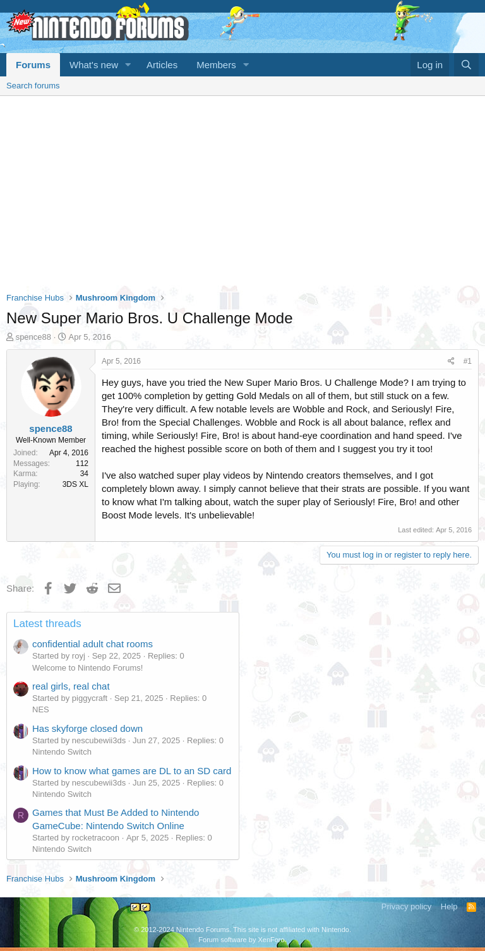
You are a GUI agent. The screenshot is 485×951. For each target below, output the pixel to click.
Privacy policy (406, 906)
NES (40, 709)
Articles (162, 64)
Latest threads (47, 624)
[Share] (451, 361)
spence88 (33, 337)
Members (216, 64)
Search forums (33, 85)
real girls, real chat (71, 686)
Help (449, 906)
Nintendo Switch (62, 752)
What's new (93, 64)
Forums (33, 64)
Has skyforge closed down (87, 728)
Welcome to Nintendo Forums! (87, 668)
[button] (128, 64)
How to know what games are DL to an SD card (131, 770)
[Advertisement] (242, 190)
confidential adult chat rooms (92, 643)
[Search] (466, 64)
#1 (468, 361)
